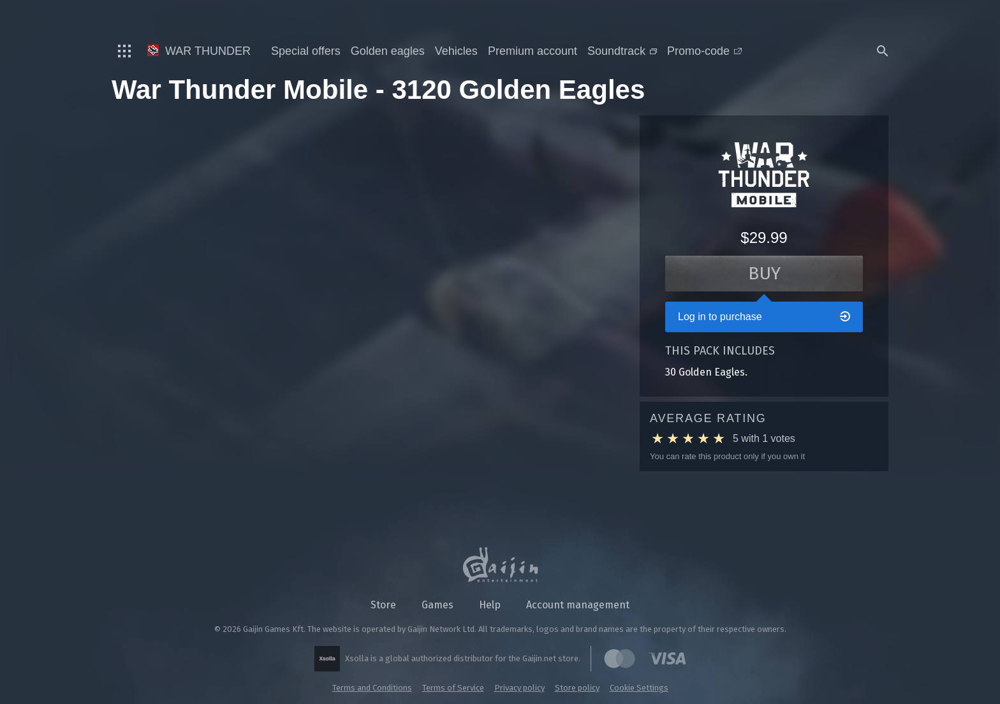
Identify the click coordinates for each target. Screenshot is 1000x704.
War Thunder (199, 51)
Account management (577, 605)
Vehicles (456, 51)
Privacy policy (519, 688)
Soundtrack (622, 51)
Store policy (577, 688)
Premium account (532, 51)
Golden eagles (388, 51)
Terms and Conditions (372, 688)
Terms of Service (453, 688)
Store (383, 605)
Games (437, 605)
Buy (764, 273)
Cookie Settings (639, 688)
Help (490, 605)
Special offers (306, 51)
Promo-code (704, 51)
